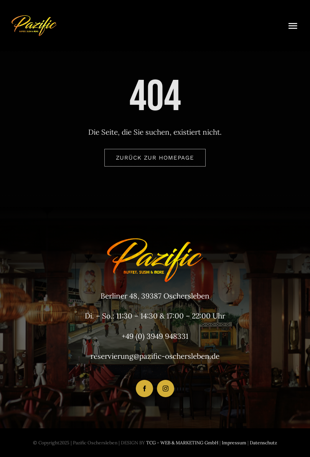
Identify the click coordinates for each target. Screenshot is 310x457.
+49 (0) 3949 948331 (155, 336)
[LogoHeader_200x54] (34, 18)
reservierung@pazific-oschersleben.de (155, 356)
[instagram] (165, 388)
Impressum (233, 442)
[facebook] (144, 388)
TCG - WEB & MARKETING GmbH (181, 442)
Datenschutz (263, 442)
